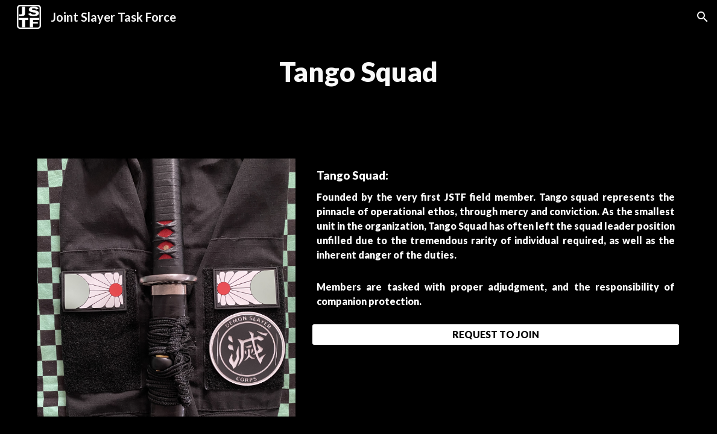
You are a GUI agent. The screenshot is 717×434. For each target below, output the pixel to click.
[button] (702, 16)
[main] (358, 72)
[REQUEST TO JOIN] (495, 334)
